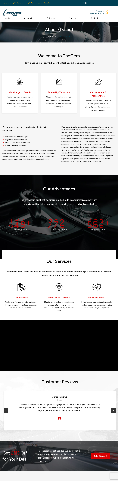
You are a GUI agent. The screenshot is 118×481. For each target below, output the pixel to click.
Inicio (7, 18)
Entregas (51, 18)
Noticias (73, 18)
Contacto (94, 18)
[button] (6, 410)
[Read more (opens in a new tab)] (14, 2)
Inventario (28, 18)
